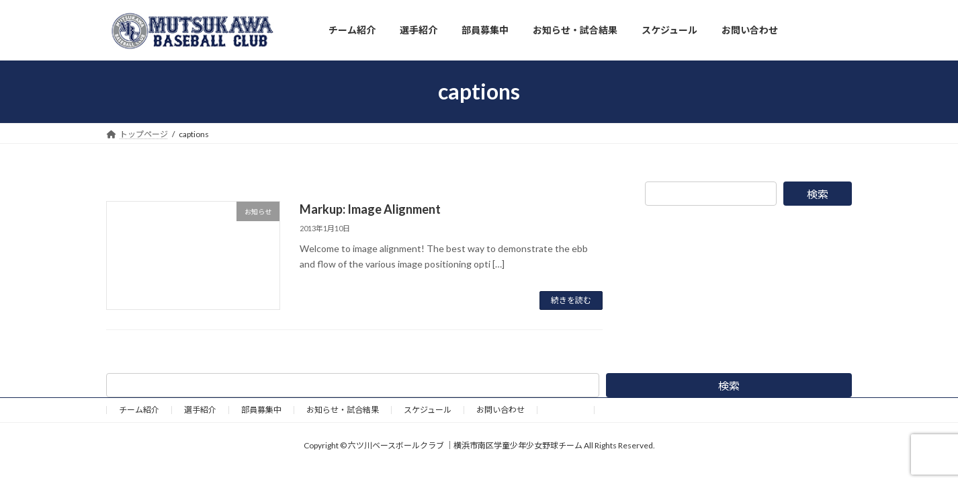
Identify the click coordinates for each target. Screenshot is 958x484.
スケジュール (427, 410)
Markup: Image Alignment (370, 209)
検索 (817, 194)
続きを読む (571, 300)
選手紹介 (200, 410)
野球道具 (566, 410)
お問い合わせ (500, 410)
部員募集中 (261, 410)
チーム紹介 (139, 410)
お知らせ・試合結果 (342, 410)
